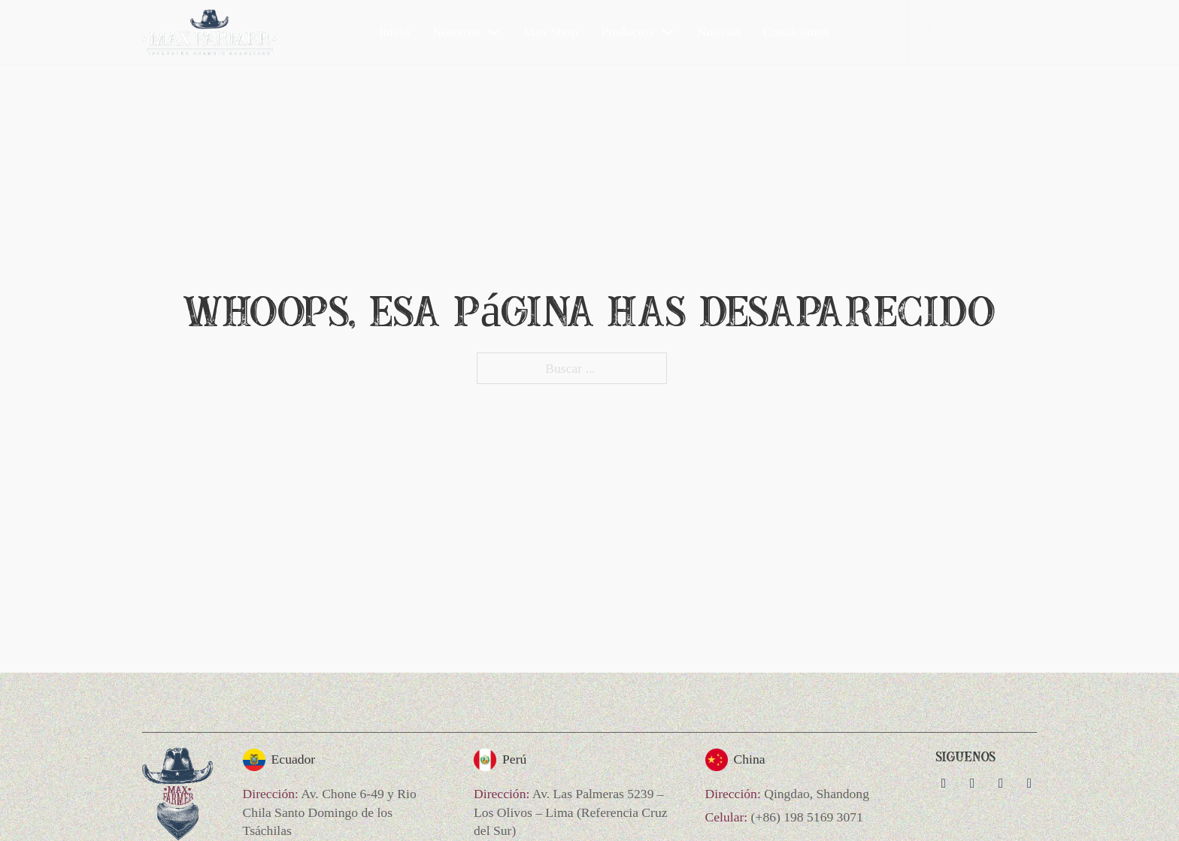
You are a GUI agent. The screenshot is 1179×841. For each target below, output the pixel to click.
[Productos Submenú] (667, 32)
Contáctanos (796, 31)
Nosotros (456, 31)
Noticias (719, 31)
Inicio (394, 31)
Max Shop (550, 31)
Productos (627, 31)
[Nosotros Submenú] (494, 32)
